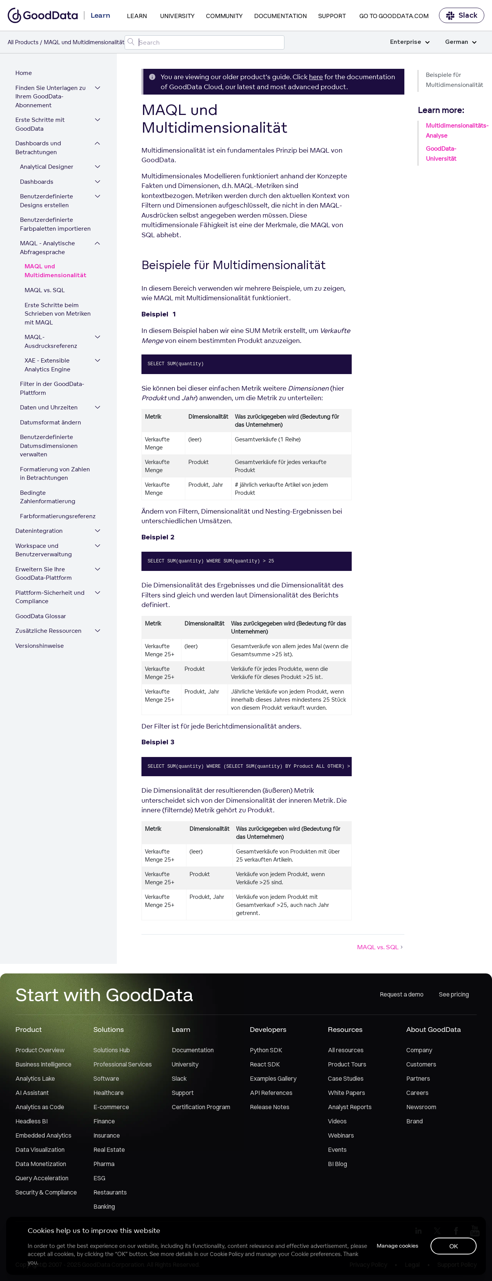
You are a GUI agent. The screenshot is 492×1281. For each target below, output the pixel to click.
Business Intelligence (43, 1064)
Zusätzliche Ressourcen (48, 630)
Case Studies (346, 1078)
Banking (104, 1206)
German (461, 42)
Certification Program (201, 1107)
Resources (345, 1029)
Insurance (106, 1135)
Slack (461, 15)
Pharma (104, 1164)
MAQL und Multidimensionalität (55, 271)
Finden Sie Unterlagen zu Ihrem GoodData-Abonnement (50, 96)
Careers (417, 1092)
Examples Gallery (273, 1078)
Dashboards (36, 181)
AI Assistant (32, 1092)
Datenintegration (39, 530)
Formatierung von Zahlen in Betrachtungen (55, 474)
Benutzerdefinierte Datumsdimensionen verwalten (49, 445)
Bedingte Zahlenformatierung (47, 497)
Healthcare (108, 1092)
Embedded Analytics (43, 1135)
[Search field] (204, 42)
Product (28, 1029)
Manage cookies (397, 1245)
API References (271, 1092)
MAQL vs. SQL (45, 290)
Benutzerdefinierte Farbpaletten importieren (55, 224)
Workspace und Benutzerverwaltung (43, 550)
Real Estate (109, 1149)
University (177, 16)
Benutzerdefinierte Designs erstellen (46, 201)
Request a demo (402, 994)
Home (23, 73)
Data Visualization (40, 1149)
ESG (99, 1178)
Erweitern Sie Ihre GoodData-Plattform (43, 574)
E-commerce (111, 1107)
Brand (414, 1121)
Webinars (341, 1135)
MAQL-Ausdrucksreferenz (51, 341)
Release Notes (269, 1107)
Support (332, 16)
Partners (418, 1078)
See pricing (454, 994)
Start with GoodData (104, 994)
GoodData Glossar (40, 616)
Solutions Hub (111, 1050)
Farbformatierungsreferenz (58, 516)
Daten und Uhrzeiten (49, 407)
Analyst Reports (350, 1107)
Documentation (280, 16)
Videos (337, 1121)
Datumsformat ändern (50, 422)
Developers (268, 1029)
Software (106, 1078)
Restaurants (110, 1192)
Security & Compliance (46, 1192)
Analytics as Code (39, 1107)
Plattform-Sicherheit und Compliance (50, 597)
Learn (137, 16)
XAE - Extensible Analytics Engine (47, 365)
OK (453, 1246)
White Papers (346, 1092)
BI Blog (337, 1164)
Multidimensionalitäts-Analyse (455, 130)
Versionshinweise (39, 645)
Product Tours (347, 1064)
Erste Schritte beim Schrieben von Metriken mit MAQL (58, 313)
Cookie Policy (226, 1254)
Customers (421, 1064)
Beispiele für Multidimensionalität (454, 79)
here (316, 77)
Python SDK (266, 1050)
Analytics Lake (35, 1078)
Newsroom (421, 1107)
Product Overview (40, 1050)
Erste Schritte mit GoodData (40, 124)
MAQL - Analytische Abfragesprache (47, 248)
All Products (23, 42)
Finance (104, 1121)
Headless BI (31, 1121)
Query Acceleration (41, 1178)
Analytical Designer (46, 166)
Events (337, 1149)
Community (224, 16)
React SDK (265, 1064)
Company (419, 1050)
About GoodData (433, 1029)
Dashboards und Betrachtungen (38, 148)
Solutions (108, 1029)
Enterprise (410, 42)
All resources (346, 1050)
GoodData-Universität (441, 153)
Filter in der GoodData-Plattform (52, 388)
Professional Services (122, 1064)
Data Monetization (40, 1164)
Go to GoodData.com (394, 16)
